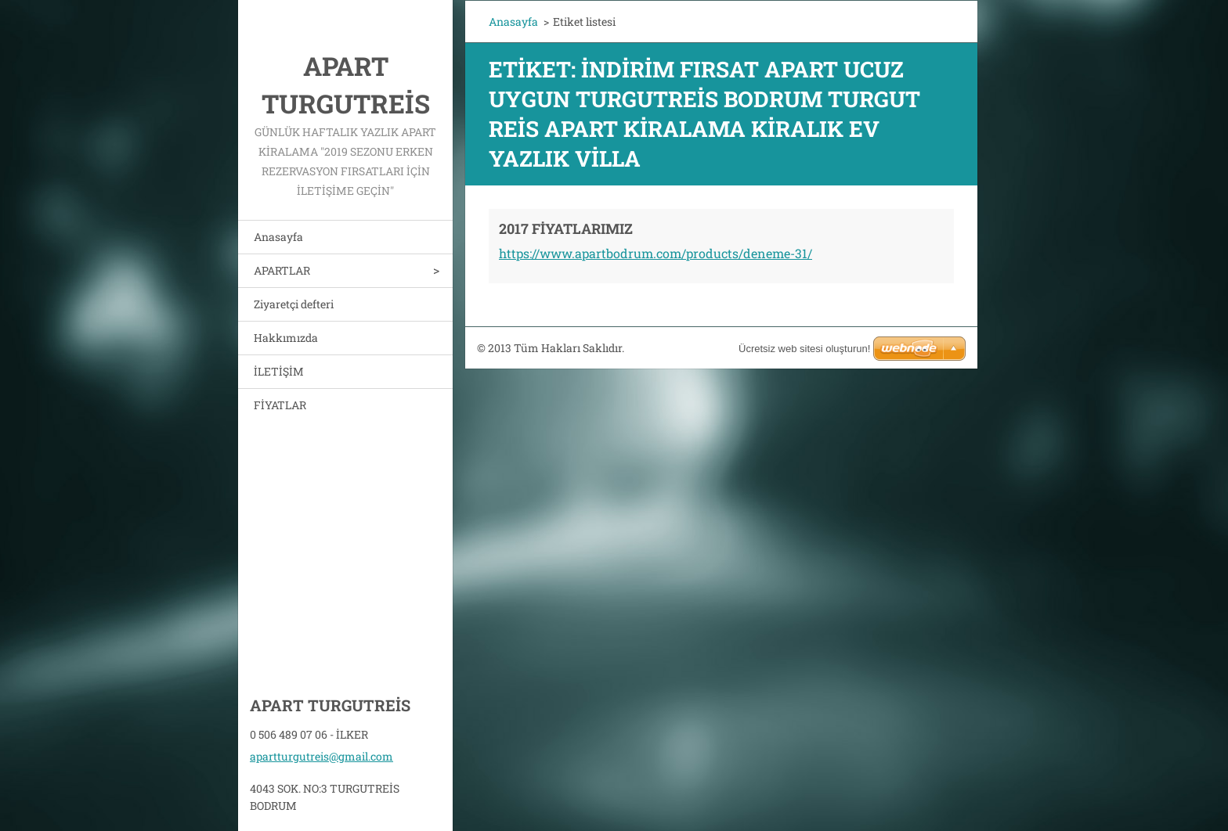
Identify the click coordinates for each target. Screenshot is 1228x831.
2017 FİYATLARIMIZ (566, 228)
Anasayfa (278, 236)
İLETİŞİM (279, 371)
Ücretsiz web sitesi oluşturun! (804, 348)
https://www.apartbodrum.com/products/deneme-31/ (655, 253)
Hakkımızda (286, 337)
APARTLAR (282, 270)
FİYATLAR (280, 405)
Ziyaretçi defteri (294, 304)
